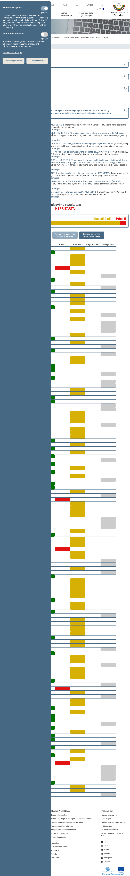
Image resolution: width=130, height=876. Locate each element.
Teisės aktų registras (59, 813)
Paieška (54, 852)
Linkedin (107, 860)
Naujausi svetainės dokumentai (63, 828)
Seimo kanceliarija (66, 14)
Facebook (107, 840)
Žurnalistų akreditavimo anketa (113, 821)
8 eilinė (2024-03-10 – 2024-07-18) (18, 76)
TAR (65, 5)
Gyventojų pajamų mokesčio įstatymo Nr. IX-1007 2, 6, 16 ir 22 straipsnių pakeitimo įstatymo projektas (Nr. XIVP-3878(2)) (61, 143)
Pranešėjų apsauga (58, 835)
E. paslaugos (106, 817)
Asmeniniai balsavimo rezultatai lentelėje (65, 235)
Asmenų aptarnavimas (109, 813)
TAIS (52, 5)
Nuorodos (55, 841)
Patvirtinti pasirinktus (13, 61)
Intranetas (55, 856)
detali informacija (51, 129)
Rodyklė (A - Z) (57, 849)
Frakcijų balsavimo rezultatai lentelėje (91, 235)
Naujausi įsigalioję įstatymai (62, 824)
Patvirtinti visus (37, 61)
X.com (106, 848)
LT (88, 5)
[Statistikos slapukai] (44, 34)
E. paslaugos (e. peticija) (87, 14)
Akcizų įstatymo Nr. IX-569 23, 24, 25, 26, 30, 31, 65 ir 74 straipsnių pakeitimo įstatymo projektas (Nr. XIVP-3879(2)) (58, 152)
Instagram (108, 856)
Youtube (107, 852)
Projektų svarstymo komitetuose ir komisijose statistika (86, 37)
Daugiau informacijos (12, 52)
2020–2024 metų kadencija (15, 64)
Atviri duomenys (107, 824)
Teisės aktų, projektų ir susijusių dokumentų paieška (71, 817)
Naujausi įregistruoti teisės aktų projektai (67, 821)
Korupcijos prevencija (59, 832)
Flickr (106, 844)
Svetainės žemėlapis (59, 845)
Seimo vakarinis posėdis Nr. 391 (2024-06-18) (23, 89)
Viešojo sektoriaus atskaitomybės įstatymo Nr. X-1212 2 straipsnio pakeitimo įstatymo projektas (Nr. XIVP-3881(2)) (58, 173)
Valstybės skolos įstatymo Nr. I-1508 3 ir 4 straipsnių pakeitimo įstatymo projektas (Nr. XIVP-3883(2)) (52, 192)
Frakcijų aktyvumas (52, 37)
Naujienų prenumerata (109, 828)
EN (91, 5)
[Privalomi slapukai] (44, 8)
